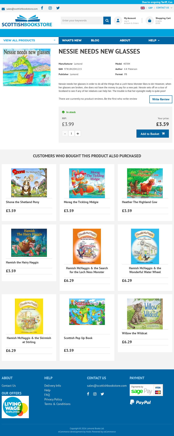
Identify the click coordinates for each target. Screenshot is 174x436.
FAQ (47, 395)
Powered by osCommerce (104, 431)
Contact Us (9, 386)
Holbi (88, 431)
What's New (73, 32)
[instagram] (48, 8)
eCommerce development (70, 431)
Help (47, 390)
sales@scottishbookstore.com (22, 8)
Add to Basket (150, 134)
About (125, 32)
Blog (96, 32)
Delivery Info (52, 386)
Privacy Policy (53, 399)
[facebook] (41, 8)
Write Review (160, 99)
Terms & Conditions (57, 404)
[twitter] (56, 8)
